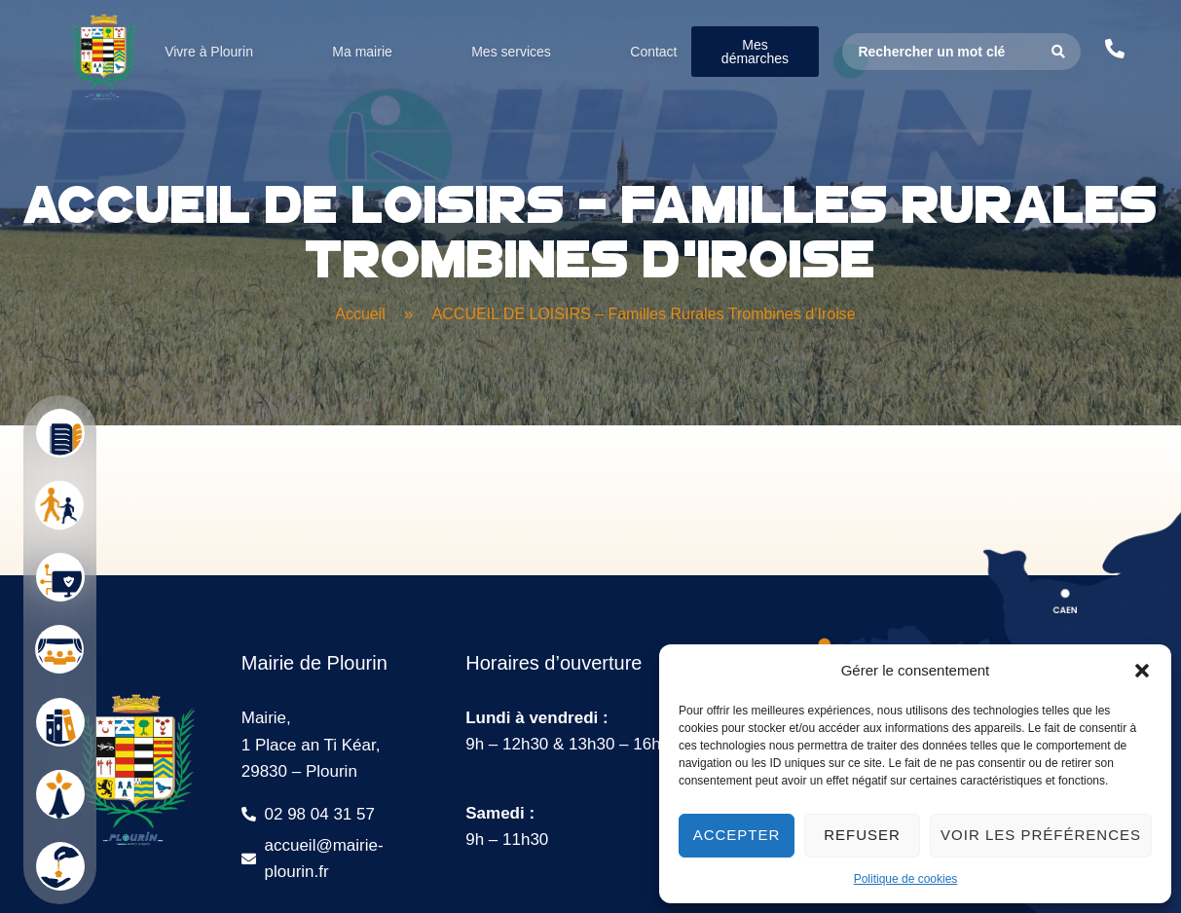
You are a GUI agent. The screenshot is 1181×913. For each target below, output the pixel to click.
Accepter (737, 834)
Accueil (360, 314)
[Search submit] (1059, 51)
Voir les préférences (1041, 834)
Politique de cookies (906, 879)
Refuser (862, 834)
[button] (1142, 670)
